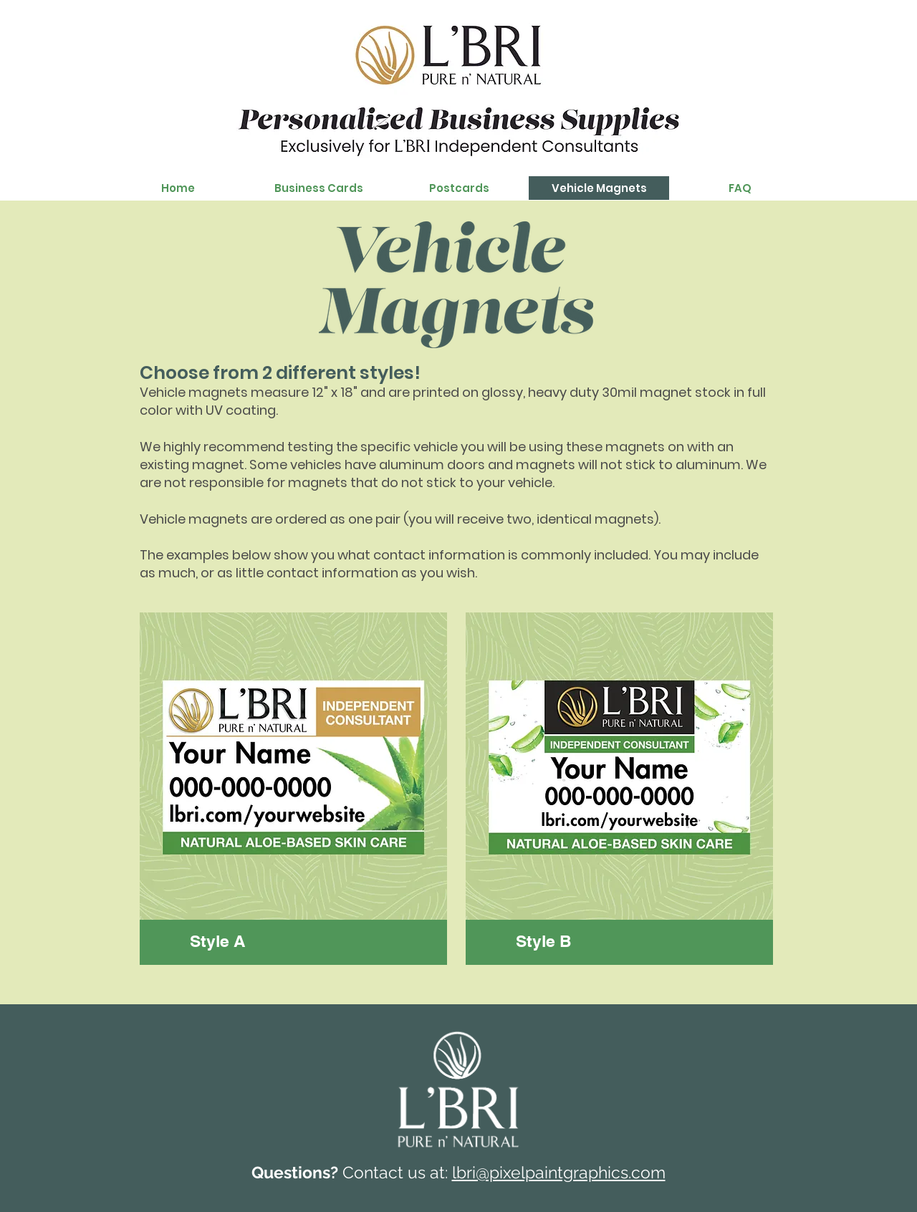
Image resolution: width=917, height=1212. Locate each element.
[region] (293, 788)
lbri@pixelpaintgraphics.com (559, 1172)
